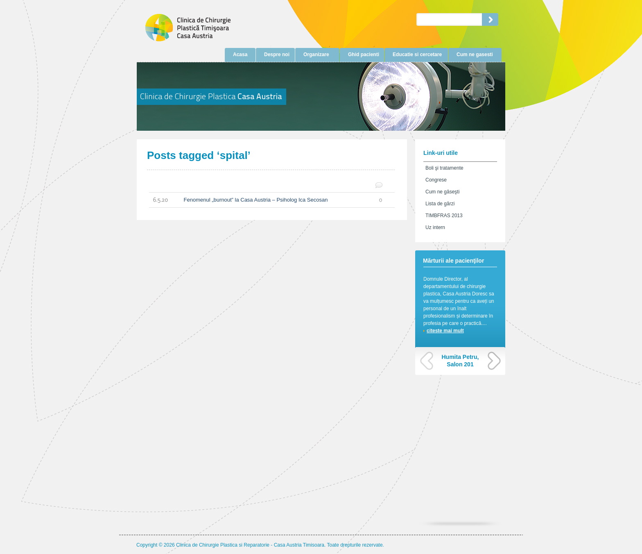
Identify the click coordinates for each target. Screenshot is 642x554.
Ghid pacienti (363, 54)
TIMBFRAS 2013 (444, 215)
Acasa (240, 54)
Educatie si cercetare (417, 54)
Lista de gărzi (439, 204)
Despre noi (276, 54)
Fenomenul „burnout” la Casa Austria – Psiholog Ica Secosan (265, 199)
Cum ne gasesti (475, 54)
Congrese (436, 180)
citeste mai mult (445, 331)
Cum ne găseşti (442, 192)
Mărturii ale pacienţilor (453, 260)
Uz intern (435, 227)
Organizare (316, 54)
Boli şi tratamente (444, 168)
